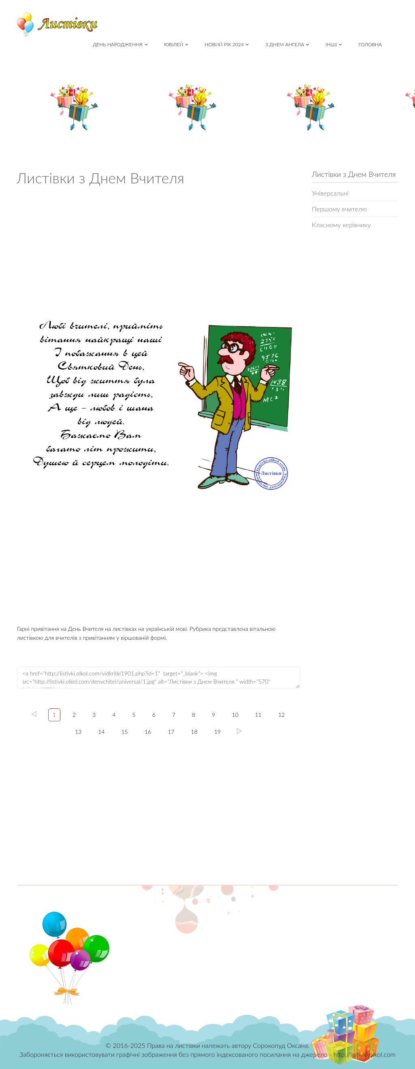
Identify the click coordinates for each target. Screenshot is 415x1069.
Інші (333, 44)
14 (101, 731)
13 (78, 731)
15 (124, 731)
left (34, 714)
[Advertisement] (158, 247)
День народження (120, 44)
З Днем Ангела (287, 44)
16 (148, 731)
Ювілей (176, 44)
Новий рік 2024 (227, 44)
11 (258, 714)
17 (171, 731)
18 (194, 731)
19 (217, 731)
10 (235, 714)
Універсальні (330, 193)
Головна (370, 44)
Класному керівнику (341, 224)
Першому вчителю (339, 209)
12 (281, 714)
